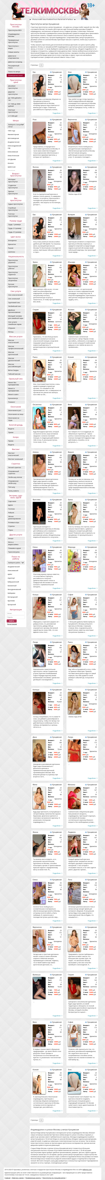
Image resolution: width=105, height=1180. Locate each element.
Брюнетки (12, 244)
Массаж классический (13, 341)
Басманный (12, 586)
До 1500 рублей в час (14, 99)
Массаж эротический (13, 353)
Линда (35, 642)
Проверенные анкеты (33, 1178)
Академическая (13, 142)
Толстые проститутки (13, 215)
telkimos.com (87, 1170)
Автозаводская (13, 138)
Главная (7, 1178)
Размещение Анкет (15, 75)
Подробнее (57, 113)
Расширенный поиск (13, 67)
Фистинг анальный (15, 459)
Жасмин (71, 309)
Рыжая (10, 248)
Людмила (72, 832)
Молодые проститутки (13, 180)
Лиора (70, 737)
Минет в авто (13, 394)
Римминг (11, 402)
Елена (35, 547)
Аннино (11, 163)
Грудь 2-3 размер (14, 228)
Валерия (71, 214)
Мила (35, 784)
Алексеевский (13, 570)
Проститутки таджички (13, 273)
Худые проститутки (15, 204)
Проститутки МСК (15, 30)
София (70, 594)
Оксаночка (37, 404)
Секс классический (15, 295)
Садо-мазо (12, 501)
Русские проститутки (13, 285)
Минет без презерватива (13, 383)
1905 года (11, 131)
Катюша (36, 690)
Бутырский (12, 604)
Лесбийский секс (14, 306)
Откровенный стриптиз (13, 472)
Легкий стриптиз (14, 467)
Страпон (11, 526)
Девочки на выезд (15, 62)
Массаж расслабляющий (14, 365)
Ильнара (71, 262)
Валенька (36, 975)
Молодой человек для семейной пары (15, 317)
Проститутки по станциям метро (53, 1178)
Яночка (36, 167)
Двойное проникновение (14, 311)
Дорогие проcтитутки (13, 93)
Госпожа (11, 509)
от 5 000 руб (12, 116)
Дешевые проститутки (13, 87)
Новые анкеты (13, 52)
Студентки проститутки (13, 186)
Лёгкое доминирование (14, 517)
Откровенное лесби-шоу (13, 482)
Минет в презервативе (13, 389)
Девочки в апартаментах (13, 57)
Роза (34, 119)
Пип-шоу (11, 487)
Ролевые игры (13, 522)
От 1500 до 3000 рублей (14, 105)
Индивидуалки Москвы (13, 35)
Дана (35, 737)
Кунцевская (57, 72)
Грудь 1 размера (14, 224)
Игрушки (11, 328)
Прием (10, 432)
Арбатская (12, 167)
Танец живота (13, 491)
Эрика (35, 262)
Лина (70, 879)
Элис (70, 72)
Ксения (71, 357)
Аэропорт (11, 578)
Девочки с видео (18, 1178)
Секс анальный (14, 299)
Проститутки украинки (13, 261)
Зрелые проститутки (13, 192)
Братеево (11, 601)
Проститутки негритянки (13, 279)
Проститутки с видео (13, 47)
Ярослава (36, 499)
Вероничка (72, 119)
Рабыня (11, 513)
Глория (36, 309)
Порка (10, 530)
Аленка (36, 452)
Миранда (71, 547)
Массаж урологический (14, 359)
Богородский (13, 597)
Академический (14, 567)
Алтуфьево (12, 159)
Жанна (35, 832)
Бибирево (11, 593)
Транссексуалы (14, 552)
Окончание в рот (14, 410)
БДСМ (10, 505)
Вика (70, 404)
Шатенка (11, 252)
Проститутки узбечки (13, 267)
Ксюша (35, 594)
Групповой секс (14, 302)
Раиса (35, 357)
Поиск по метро (14, 72)
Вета (70, 167)
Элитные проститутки (13, 111)
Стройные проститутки (13, 209)
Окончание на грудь (13, 419)
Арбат (10, 574)
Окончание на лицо (15, 414)
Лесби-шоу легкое (15, 477)
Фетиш (10, 332)
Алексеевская (13, 152)
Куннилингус (13, 398)
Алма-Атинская (13, 155)
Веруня (71, 452)
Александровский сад (14, 147)
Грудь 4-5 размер (14, 232)
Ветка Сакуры (13, 370)
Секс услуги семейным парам (14, 323)
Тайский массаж (14, 374)
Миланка (71, 784)
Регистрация (12, 624)
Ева (34, 72)
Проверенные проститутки (13, 41)
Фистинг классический (13, 454)
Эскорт (10, 538)
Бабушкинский (13, 582)
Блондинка (12, 240)
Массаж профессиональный (15, 347)
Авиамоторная (13, 134)
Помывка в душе (14, 548)
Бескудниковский (14, 589)
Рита (70, 690)
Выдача (11, 429)
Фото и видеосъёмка (13, 543)
